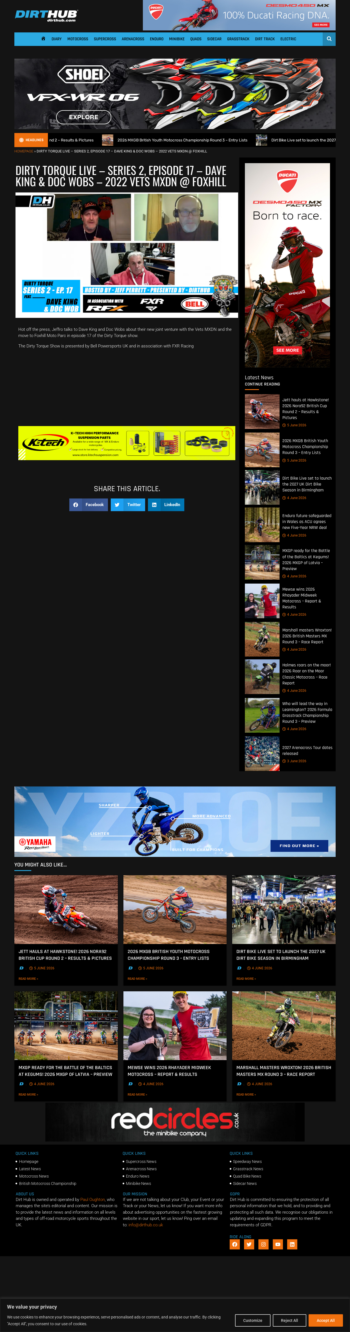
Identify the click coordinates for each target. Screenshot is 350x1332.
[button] (88, 504)
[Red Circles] (175, 1140)
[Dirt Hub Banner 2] (126, 458)
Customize (252, 1320)
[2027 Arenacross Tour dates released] (262, 754)
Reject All (289, 1320)
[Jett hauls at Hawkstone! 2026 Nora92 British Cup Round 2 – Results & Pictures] (262, 411)
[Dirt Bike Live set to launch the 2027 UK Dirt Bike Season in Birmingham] (262, 487)
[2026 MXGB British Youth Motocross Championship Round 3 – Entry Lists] (262, 450)
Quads (195, 39)
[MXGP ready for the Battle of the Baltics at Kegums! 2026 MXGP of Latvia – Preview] (262, 562)
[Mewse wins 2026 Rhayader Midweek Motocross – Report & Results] (262, 601)
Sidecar (214, 39)
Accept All (326, 1320)
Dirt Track (265, 39)
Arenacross (133, 39)
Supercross (105, 39)
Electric (288, 39)
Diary (57, 39)
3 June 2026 (294, 761)
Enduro (156, 39)
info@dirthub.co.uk (146, 1224)
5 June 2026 (294, 425)
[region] (175, 1315)
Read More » (38, 979)
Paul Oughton (92, 1199)
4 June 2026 (294, 498)
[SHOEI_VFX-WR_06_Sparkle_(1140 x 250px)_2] (175, 127)
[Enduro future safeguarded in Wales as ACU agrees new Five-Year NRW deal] (262, 525)
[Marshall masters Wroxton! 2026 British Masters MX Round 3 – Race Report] (262, 639)
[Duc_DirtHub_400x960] (287, 366)
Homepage (23, 151)
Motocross (77, 39)
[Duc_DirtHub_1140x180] (239, 29)
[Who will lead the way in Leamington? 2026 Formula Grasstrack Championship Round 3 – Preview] (262, 715)
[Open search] (329, 38)
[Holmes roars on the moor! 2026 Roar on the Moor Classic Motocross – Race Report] (262, 677)
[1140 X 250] (175, 855)
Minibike (177, 39)
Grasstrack (238, 39)
